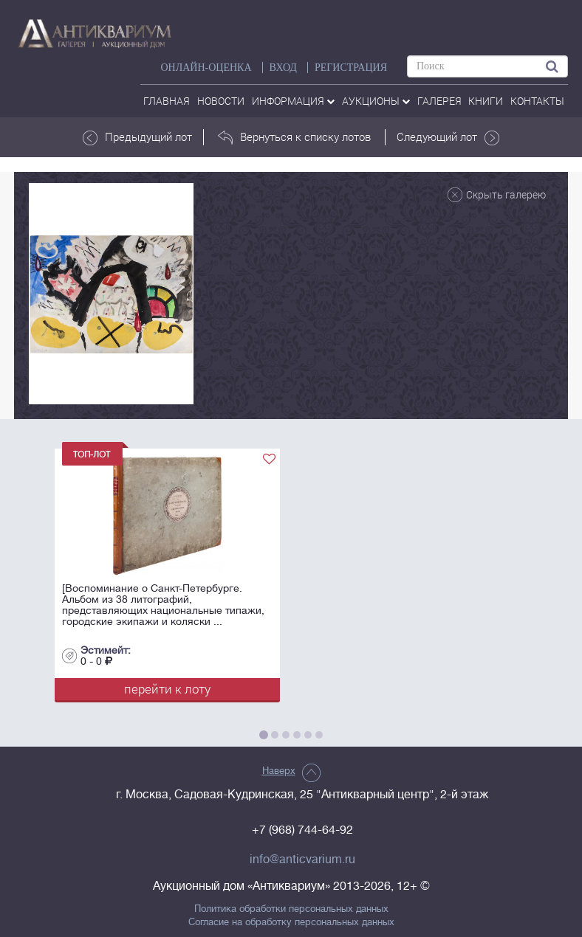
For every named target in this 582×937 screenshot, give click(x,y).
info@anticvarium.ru (302, 859)
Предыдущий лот (137, 137)
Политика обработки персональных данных (291, 909)
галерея (439, 101)
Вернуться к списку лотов (294, 137)
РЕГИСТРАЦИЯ (351, 67)
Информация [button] (293, 101)
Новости (220, 101)
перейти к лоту (167, 688)
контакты (537, 101)
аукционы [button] (376, 101)
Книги (485, 101)
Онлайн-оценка (205, 67)
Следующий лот (448, 137)
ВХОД (283, 67)
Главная (166, 101)
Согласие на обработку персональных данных (291, 922)
